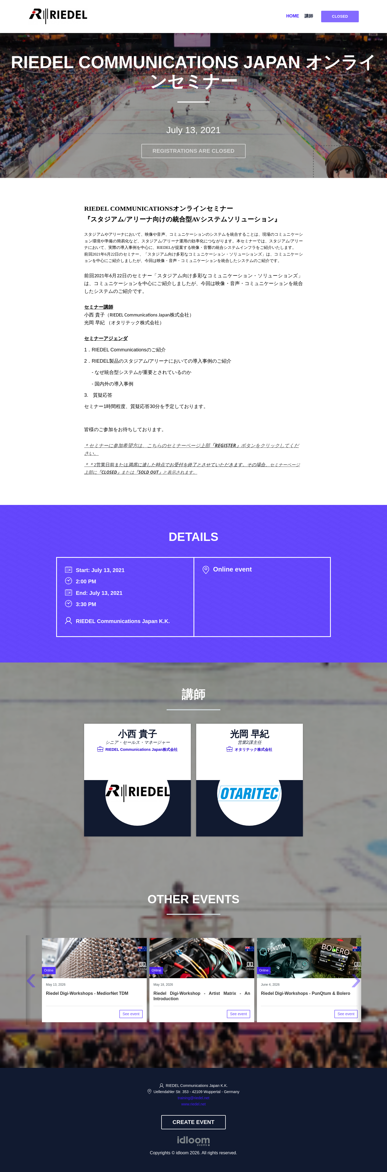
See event (131, 1014)
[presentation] (31, 982)
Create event (193, 1122)
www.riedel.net (193, 1104)
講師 (308, 16)
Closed (340, 16)
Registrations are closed (194, 151)
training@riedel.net (193, 1098)
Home (292, 16)
